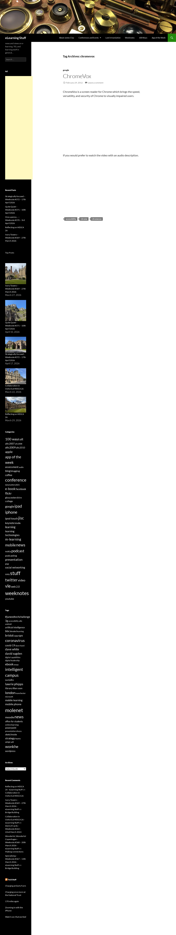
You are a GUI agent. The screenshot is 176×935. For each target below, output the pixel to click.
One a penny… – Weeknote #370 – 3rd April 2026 (15, 220)
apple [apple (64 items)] (9, 452)
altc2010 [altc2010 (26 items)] (20, 447)
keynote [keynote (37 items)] (9, 522)
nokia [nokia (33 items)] (8, 551)
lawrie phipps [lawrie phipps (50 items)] (14, 684)
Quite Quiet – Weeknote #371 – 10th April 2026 (15, 209)
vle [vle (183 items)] (8, 585)
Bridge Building (12, 812)
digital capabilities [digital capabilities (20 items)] (12, 657)
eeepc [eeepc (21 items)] (16, 664)
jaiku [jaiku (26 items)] (11, 679)
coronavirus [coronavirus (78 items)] (15, 640)
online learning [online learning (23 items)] (12, 724)
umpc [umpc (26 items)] (7, 742)
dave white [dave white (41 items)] (12, 649)
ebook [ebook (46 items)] (9, 664)
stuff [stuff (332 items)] (15, 573)
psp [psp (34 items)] (7, 563)
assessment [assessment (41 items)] (12, 466)
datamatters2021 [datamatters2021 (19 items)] (12, 485)
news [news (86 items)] (19, 716)
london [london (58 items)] (10, 693)
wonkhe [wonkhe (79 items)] (11, 746)
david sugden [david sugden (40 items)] (13, 653)
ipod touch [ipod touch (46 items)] (11, 518)
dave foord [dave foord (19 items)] (19, 645)
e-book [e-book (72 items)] (10, 489)
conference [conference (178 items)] (15, 479)
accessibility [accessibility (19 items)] (13, 621)
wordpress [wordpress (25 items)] (10, 751)
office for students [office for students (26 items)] (14, 721)
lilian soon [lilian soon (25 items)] (17, 688)
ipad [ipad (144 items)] (18, 506)
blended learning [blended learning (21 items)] (17, 631)
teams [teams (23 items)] (18, 738)
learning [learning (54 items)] (10, 527)
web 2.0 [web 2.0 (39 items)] (15, 586)
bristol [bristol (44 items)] (9, 635)
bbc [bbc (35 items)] (7, 631)
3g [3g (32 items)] (6, 620)
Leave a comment (95, 82)
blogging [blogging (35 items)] (15, 470)
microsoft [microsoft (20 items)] (9, 697)
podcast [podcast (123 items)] (17, 550)
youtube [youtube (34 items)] (9, 598)
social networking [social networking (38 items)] (15, 567)
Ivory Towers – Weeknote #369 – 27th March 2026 (15, 237)
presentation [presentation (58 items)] (14, 559)
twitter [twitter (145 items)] (11, 579)
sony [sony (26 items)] (7, 574)
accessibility (71, 219)
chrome (84, 219)
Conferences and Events (89, 38)
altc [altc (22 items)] (20, 621)
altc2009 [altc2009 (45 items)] (10, 447)
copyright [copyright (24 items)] (18, 635)
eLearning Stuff (15, 38)
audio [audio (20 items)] (21, 467)
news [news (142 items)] (20, 544)
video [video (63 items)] (21, 580)
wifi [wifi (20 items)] (12, 742)
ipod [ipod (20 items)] (7, 680)
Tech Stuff (12, 879)
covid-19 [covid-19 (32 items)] (10, 645)
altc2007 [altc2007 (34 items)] (10, 443)
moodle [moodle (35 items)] (9, 717)
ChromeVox (77, 75)
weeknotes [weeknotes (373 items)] (17, 593)
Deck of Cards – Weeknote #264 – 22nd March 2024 (13, 828)
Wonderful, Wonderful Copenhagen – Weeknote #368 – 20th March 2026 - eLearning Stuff (15, 842)
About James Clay (66, 38)
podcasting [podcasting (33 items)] (11, 555)
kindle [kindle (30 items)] (18, 523)
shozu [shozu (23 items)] (19, 731)
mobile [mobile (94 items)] (10, 545)
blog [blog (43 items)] (7, 470)
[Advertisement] (19, 127)
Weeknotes (130, 38)
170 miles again (12, 901)
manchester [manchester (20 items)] (21, 693)
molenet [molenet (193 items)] (14, 710)
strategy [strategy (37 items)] (10, 738)
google (66, 70)
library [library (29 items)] (8, 688)
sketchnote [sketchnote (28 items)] (11, 734)
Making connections (14, 851)
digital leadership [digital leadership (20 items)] (12, 660)
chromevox (97, 219)
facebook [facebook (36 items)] (21, 489)
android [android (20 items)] (8, 624)
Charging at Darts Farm (15, 885)
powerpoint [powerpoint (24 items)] (10, 728)
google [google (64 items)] (9, 506)
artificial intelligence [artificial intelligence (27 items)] (15, 627)
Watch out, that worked (15, 917)
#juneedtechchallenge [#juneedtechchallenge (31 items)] (17, 616)
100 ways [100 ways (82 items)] (12, 439)
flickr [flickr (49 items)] (8, 493)
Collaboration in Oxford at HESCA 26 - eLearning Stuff (15, 819)
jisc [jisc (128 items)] (21, 518)
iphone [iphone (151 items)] (11, 512)
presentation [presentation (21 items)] (10, 731)
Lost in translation (113, 38)
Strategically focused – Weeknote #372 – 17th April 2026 (15, 199)
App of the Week (159, 38)
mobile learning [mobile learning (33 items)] (14, 700)
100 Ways (143, 38)
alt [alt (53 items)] (21, 439)
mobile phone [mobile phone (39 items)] (13, 704)
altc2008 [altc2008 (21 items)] (18, 444)
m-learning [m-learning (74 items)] (13, 539)
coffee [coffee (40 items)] (8, 475)
